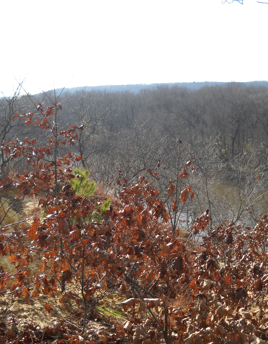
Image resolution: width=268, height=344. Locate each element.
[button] (134, 337)
